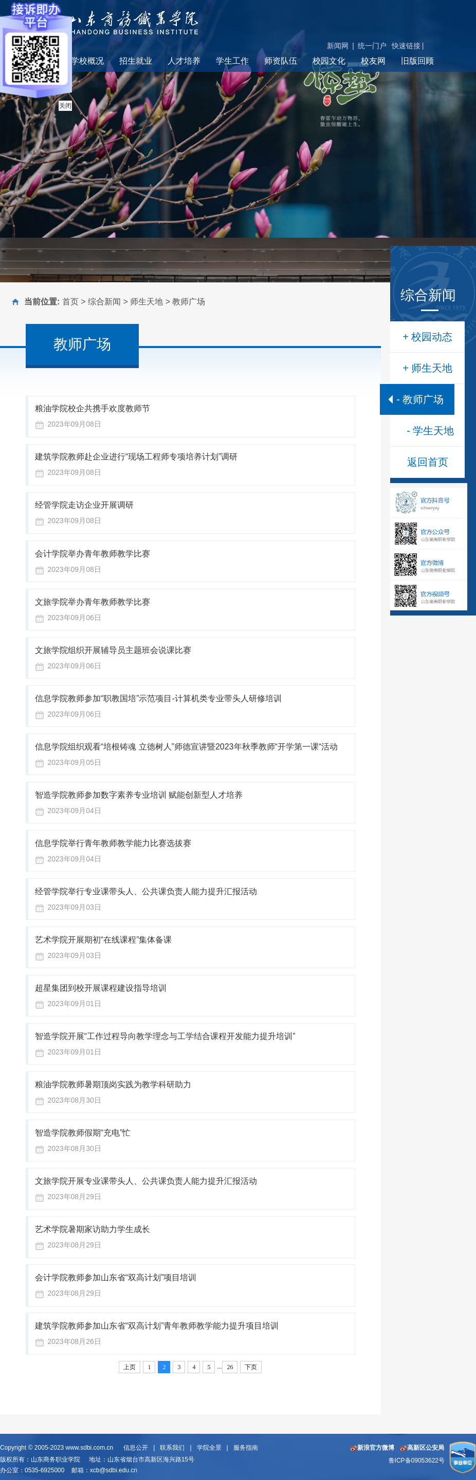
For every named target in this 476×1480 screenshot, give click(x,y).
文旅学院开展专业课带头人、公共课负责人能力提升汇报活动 (146, 1181)
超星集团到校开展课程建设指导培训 (101, 988)
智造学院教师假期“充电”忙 (83, 1132)
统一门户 (372, 46)
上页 (129, 1367)
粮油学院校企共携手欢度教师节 (92, 408)
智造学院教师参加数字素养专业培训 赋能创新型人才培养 (139, 795)
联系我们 (172, 1447)
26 (230, 1367)
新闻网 (338, 46)
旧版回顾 (417, 60)
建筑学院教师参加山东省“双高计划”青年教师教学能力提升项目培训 (157, 1325)
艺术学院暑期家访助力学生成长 (92, 1229)
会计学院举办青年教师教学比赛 (92, 553)
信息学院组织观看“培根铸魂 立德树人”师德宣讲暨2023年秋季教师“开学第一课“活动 (186, 746)
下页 (251, 1367)
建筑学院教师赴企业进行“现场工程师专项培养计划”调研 (136, 456)
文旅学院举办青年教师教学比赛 (92, 602)
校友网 (373, 60)
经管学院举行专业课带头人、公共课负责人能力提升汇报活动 (146, 891)
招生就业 (135, 60)
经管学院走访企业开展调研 (84, 505)
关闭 (65, 105)
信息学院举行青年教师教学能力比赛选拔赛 (113, 843)
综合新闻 (104, 301)
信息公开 (135, 1447)
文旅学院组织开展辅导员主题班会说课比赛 (113, 650)
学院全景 (209, 1447)
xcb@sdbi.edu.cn (113, 1470)
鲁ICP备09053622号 (417, 1460)
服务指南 (245, 1447)
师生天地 (146, 301)
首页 (70, 301)
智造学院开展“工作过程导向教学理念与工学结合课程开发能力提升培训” (165, 1036)
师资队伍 (280, 60)
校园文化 (329, 60)
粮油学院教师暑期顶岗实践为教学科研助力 (113, 1084)
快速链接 (406, 46)
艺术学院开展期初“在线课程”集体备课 (103, 939)
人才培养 (184, 60)
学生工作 (232, 60)
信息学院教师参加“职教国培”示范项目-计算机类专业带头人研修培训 (158, 698)
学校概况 (87, 60)
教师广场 (188, 301)
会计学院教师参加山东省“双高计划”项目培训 (116, 1277)
